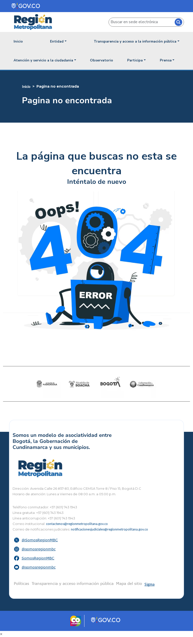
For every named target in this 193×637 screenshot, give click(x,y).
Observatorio (101, 60)
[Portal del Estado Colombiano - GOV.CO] (26, 6)
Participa (135, 60)
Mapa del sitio (129, 583)
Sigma (149, 584)
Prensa (166, 60)
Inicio (18, 41)
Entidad (57, 41)
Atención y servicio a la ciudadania (43, 60)
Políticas (21, 583)
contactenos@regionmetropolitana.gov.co (77, 524)
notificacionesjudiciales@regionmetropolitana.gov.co (109, 529)
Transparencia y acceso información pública (73, 583)
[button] (96, 540)
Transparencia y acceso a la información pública (135, 41)
